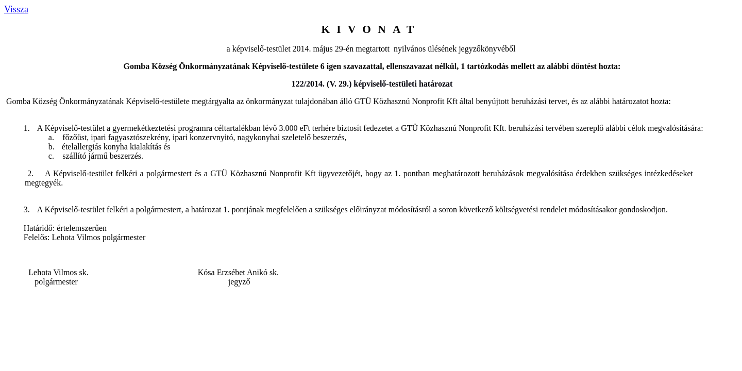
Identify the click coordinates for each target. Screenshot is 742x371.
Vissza (16, 9)
